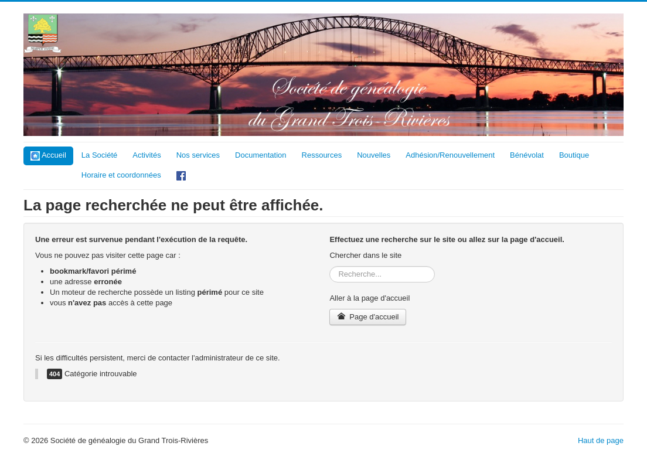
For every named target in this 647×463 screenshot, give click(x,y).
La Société (99, 155)
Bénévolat (527, 155)
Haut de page (601, 440)
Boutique (574, 155)
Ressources (322, 155)
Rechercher (329, 266)
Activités (146, 155)
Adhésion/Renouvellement (450, 155)
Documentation (260, 155)
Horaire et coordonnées (121, 175)
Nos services (198, 155)
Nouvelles (373, 155)
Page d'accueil (368, 316)
